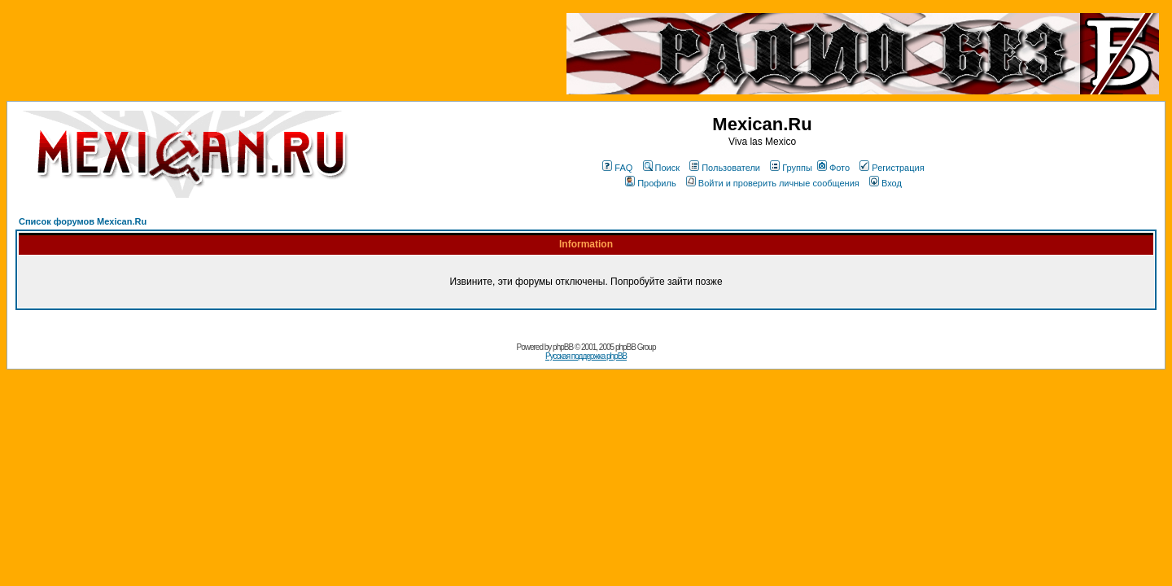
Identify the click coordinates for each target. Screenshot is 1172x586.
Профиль (650, 183)
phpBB (563, 347)
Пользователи (724, 168)
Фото (833, 168)
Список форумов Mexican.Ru (82, 221)
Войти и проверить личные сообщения (772, 183)
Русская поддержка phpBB (586, 356)
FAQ (617, 168)
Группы (791, 168)
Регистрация (891, 168)
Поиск (661, 168)
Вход (885, 183)
